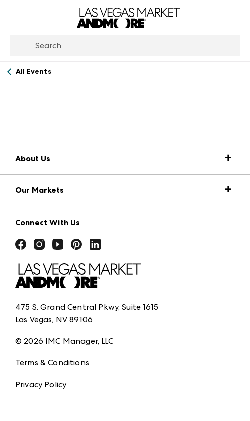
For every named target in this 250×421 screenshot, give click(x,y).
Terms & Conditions (52, 362)
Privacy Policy (40, 384)
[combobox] (125, 45)
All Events (33, 71)
